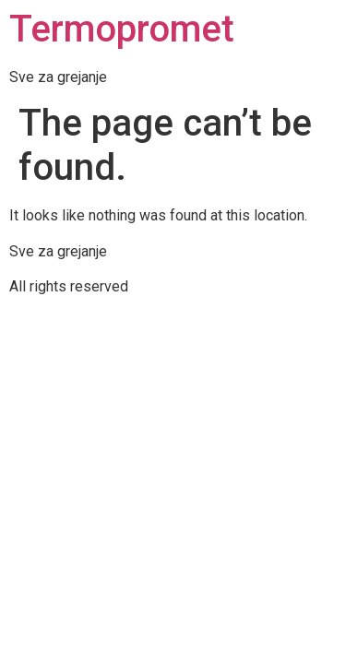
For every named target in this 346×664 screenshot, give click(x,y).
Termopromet (121, 29)
